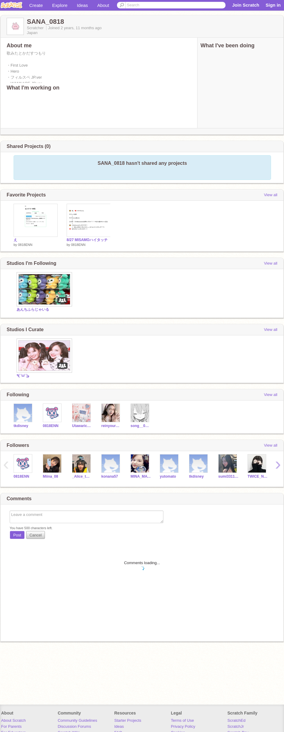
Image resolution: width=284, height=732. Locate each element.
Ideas (82, 5)
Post (17, 535)
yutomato (168, 476)
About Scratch (13, 720)
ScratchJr (235, 726)
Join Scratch (245, 5)
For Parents (11, 726)
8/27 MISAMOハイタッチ (87, 240)
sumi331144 (228, 476)
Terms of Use (182, 720)
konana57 (109, 476)
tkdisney (21, 426)
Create (36, 5)
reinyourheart (111, 426)
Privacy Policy (183, 726)
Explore (60, 5)
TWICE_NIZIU (258, 476)
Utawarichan (82, 426)
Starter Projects (127, 720)
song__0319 (141, 426)
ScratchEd (236, 720)
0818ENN (25, 245)
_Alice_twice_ (82, 476)
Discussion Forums (74, 726)
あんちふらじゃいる (33, 309)
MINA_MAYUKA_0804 (141, 476)
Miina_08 (50, 476)
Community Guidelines (77, 720)
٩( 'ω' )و (23, 375)
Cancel (36, 535)
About (103, 5)
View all (270, 195)
